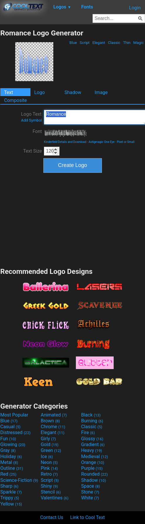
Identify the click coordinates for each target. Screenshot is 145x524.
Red (8, 474)
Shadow (72, 92)
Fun (8, 438)
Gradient (93, 444)
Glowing (12, 444)
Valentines (55, 498)
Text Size (32, 151)
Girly (48, 438)
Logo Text (31, 116)
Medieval (94, 456)
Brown (50, 421)
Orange (92, 462)
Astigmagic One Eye (101, 142)
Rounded (94, 474)
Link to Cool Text (87, 517)
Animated (54, 415)
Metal (9, 462)
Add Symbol (31, 120)
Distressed (15, 432)
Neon (49, 462)
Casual (10, 426)
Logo (39, 92)
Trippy (9, 498)
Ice (47, 456)
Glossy (92, 438)
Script (85, 42)
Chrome (53, 426)
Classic (114, 42)
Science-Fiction (19, 480)
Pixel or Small (125, 142)
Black (91, 415)
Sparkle (11, 492)
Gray (8, 450)
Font (37, 131)
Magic (138, 42)
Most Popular (14, 415)
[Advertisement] (72, 219)
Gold (50, 444)
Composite (15, 100)
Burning (92, 421)
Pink (49, 468)
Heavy (91, 450)
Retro (49, 474)
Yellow (11, 504)
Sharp (9, 486)
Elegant (98, 42)
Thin (127, 42)
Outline (11, 468)
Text (8, 92)
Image (101, 92)
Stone (90, 492)
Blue (73, 42)
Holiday (11, 456)
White (90, 498)
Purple (92, 468)
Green (51, 450)
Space (90, 486)
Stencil (51, 492)
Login (135, 8)
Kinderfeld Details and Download (65, 142)
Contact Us (51, 517)
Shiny (49, 486)
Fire (88, 432)
